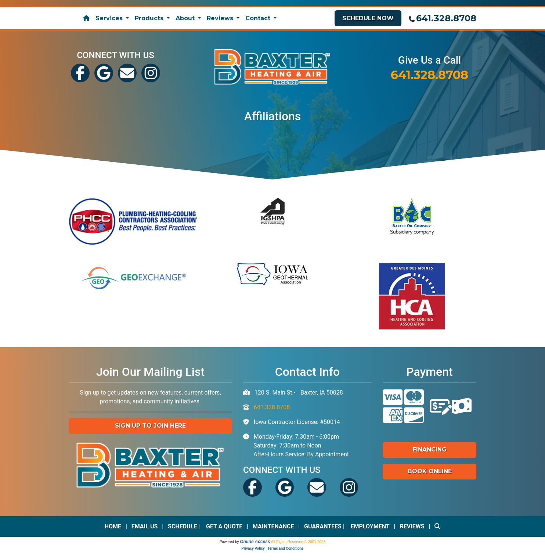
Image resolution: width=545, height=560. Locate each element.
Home (113, 526)
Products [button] (150, 18)
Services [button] (109, 18)
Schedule (182, 526)
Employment (370, 526)
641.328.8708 (446, 18)
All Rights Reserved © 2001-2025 (298, 542)
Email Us (144, 526)
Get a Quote (224, 526)
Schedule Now (368, 18)
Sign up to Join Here (150, 425)
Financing (429, 449)
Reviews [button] (221, 18)
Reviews (412, 526)
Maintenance (273, 526)
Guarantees (323, 526)
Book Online (430, 471)
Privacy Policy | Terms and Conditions (272, 548)
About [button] (186, 18)
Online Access (255, 541)
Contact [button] (258, 18)
